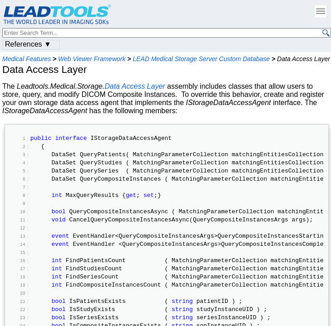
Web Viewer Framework (91, 58)
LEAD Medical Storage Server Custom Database (201, 58)
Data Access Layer (135, 86)
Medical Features (26, 58)
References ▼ (28, 44)
